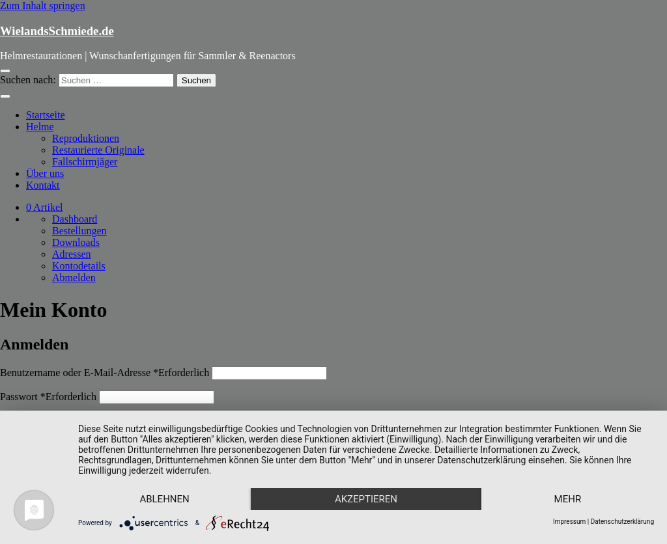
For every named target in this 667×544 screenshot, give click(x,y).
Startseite (45, 114)
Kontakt (43, 185)
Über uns (45, 173)
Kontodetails (79, 265)
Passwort (48, 396)
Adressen (71, 254)
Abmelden (74, 277)
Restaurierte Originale (98, 150)
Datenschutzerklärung (622, 521)
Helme (40, 126)
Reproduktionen (85, 138)
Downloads (76, 242)
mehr (568, 499)
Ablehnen (164, 499)
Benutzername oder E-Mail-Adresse (104, 372)
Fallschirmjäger (84, 161)
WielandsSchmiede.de (57, 31)
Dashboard (74, 218)
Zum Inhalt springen (42, 5)
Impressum (569, 521)
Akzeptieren (366, 499)
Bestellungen (79, 230)
